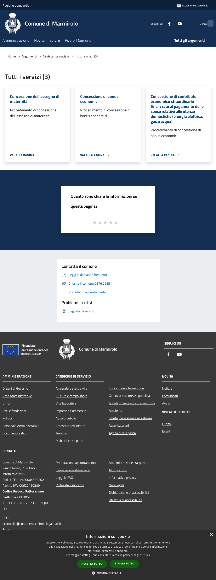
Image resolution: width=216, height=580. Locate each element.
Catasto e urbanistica (71, 425)
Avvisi (166, 403)
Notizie (167, 388)
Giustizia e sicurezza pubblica (129, 395)
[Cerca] (209, 23)
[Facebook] (161, 23)
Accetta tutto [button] (92, 563)
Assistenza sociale (56, 56)
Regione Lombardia (15, 5)
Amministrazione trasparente (129, 462)
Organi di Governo (15, 388)
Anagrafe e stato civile (71, 388)
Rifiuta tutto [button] (125, 563)
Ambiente (116, 410)
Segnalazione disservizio (73, 470)
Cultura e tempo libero (71, 395)
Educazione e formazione (126, 388)
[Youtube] (171, 23)
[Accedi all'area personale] (193, 5)
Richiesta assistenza (70, 485)
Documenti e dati (14, 433)
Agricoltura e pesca (122, 432)
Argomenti (29, 56)
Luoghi (167, 423)
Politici (7, 418)
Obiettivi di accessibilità (125, 499)
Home (11, 56)
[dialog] (108, 555)
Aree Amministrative (17, 395)
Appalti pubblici (66, 418)
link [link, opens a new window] (148, 555)
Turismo (61, 433)
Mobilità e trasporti (69, 440)
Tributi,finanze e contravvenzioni (132, 403)
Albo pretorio (118, 470)
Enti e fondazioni (14, 410)
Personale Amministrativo (20, 425)
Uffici (6, 403)
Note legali (116, 485)
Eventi (166, 431)
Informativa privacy (122, 477)
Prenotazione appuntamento (76, 462)
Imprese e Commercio (71, 410)
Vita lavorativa (66, 403)
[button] (108, 573)
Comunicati (170, 395)
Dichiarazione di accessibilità (129, 492)
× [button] (211, 534)
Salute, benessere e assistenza (130, 418)
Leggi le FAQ (64, 477)
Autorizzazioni (119, 425)
